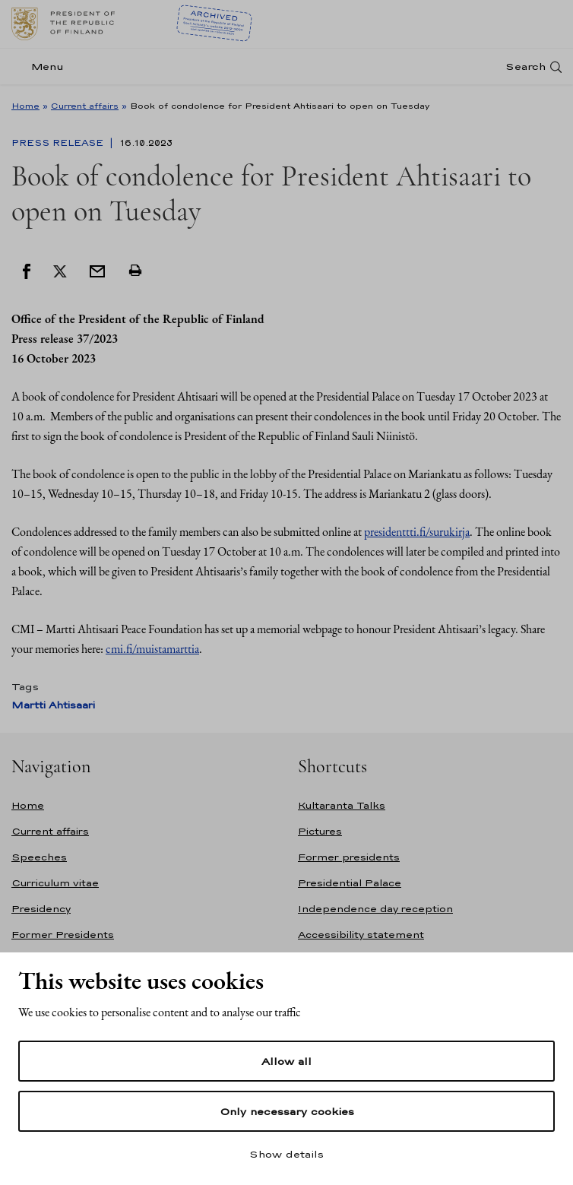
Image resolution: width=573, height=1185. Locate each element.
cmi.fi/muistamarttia (152, 649)
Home (25, 105)
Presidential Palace (349, 882)
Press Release (58, 143)
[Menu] (42, 66)
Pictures (320, 831)
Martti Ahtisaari (53, 705)
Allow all (286, 1061)
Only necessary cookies (287, 1111)
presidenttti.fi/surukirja (417, 532)
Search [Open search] (525, 66)
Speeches (39, 857)
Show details (286, 1154)
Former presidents (349, 857)
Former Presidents (62, 934)
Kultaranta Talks (341, 805)
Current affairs (85, 105)
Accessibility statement (361, 934)
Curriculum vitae (55, 882)
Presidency (41, 908)
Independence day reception (375, 908)
